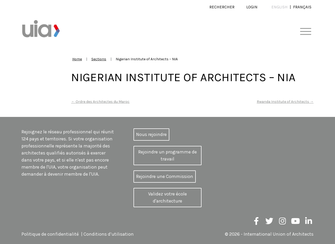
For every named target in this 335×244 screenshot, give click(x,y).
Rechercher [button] (221, 7)
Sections (98, 59)
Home (77, 59)
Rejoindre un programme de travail (167, 155)
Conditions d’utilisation (108, 234)
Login (252, 7)
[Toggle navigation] (306, 32)
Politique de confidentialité (50, 234)
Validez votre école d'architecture (167, 197)
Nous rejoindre (151, 134)
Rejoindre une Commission (164, 176)
